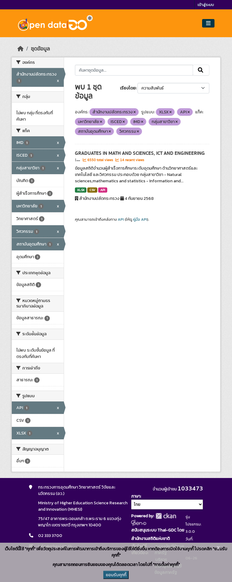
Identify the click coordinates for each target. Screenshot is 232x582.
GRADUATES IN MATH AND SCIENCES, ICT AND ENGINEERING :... (140, 156)
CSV (92, 189)
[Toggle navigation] (208, 23)
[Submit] (201, 70)
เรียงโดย (128, 88)
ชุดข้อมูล (40, 49)
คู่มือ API (140, 219)
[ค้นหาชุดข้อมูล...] (134, 70)
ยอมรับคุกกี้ (116, 575)
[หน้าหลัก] (21, 49)
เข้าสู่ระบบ (206, 5)
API (102, 189)
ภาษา (135, 496)
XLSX (81, 189)
